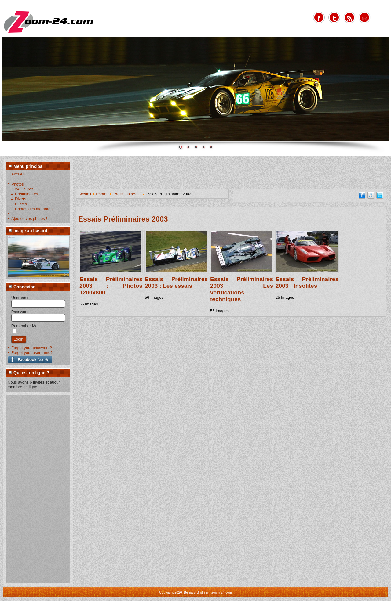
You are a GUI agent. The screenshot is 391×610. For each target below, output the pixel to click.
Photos (17, 184)
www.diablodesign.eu (204, 605)
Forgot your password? (31, 347)
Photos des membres (34, 209)
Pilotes (21, 204)
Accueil (17, 174)
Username (20, 297)
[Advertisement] (32, 488)
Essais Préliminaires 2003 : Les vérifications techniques (241, 289)
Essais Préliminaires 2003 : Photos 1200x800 (110, 286)
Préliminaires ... (28, 194)
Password (20, 311)
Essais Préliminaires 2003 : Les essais (176, 282)
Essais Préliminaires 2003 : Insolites (307, 282)
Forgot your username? (32, 352)
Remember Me (24, 325)
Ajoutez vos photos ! (29, 218)
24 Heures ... (26, 189)
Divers (20, 199)
